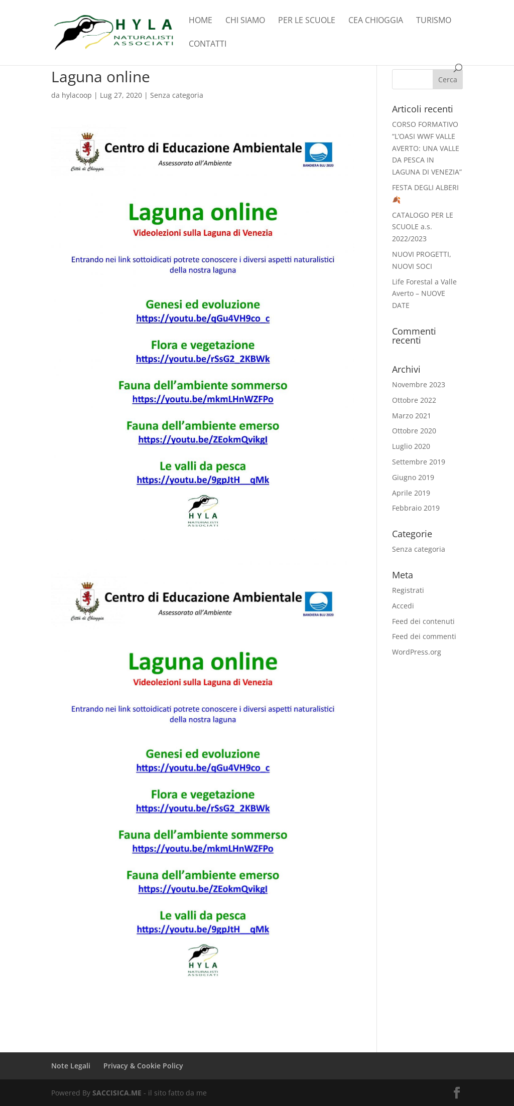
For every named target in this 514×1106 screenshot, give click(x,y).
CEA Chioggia (375, 21)
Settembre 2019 (418, 461)
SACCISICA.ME (117, 1092)
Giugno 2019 (413, 477)
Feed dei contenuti (423, 621)
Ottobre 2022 (414, 400)
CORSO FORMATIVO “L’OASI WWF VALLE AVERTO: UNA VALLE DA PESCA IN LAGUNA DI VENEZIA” (427, 148)
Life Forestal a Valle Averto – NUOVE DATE (424, 293)
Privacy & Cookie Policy (143, 1065)
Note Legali (70, 1065)
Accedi (403, 605)
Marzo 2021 (411, 415)
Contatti (207, 44)
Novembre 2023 (418, 384)
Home (200, 21)
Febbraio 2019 (416, 508)
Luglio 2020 (411, 446)
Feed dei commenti (424, 636)
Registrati (408, 590)
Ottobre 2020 (414, 430)
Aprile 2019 (411, 493)
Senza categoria (176, 95)
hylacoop (77, 95)
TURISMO (433, 21)
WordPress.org (416, 652)
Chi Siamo (245, 21)
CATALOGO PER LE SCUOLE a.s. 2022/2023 (422, 227)
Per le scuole (306, 21)
